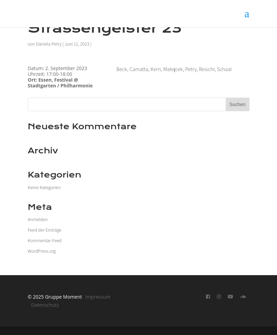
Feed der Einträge (45, 230)
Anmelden (38, 219)
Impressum (97, 297)
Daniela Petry (49, 44)
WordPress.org (42, 251)
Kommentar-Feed (45, 240)
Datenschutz (45, 305)
